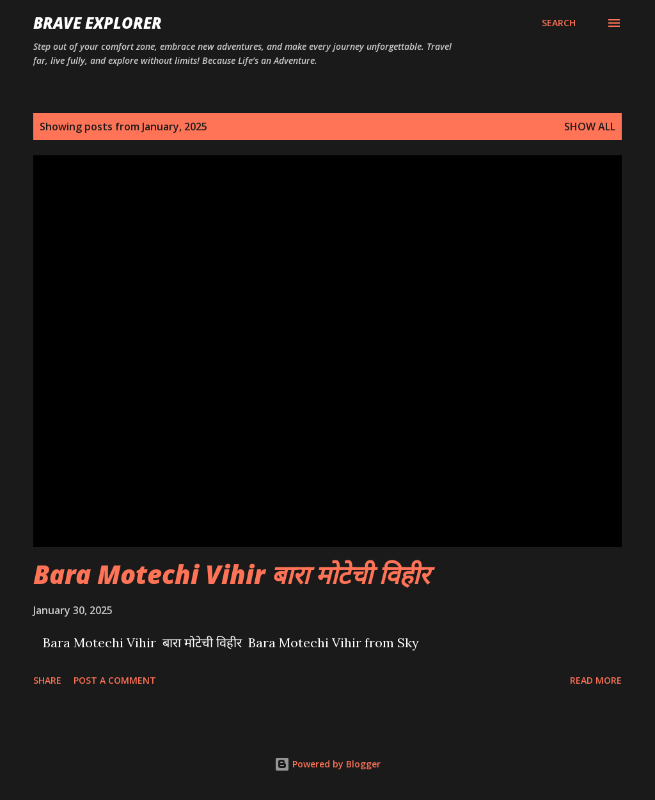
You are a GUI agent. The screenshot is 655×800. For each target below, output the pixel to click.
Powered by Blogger (327, 764)
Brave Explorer (97, 22)
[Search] (559, 23)
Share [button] (47, 680)
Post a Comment (115, 680)
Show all (589, 126)
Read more (596, 680)
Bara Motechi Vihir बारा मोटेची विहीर (231, 574)
